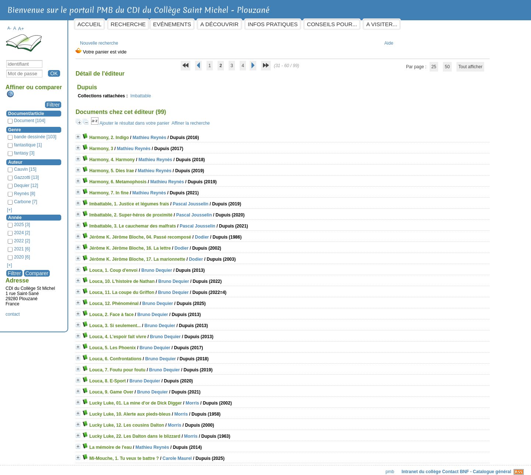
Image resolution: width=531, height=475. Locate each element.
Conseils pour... (368, 24)
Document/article (62, 109)
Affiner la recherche (227, 119)
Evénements (208, 24)
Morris (228, 399)
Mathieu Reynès (185, 133)
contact (49, 310)
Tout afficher (450, 63)
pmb (354, 468)
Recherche (164, 24)
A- (46, 24)
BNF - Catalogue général (449, 468)
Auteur (51, 158)
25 (413, 63)
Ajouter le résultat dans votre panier (170, 119)
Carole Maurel (213, 454)
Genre (50, 126)
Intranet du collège (385, 468)
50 (427, 63)
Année (51, 213)
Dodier (238, 233)
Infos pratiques (309, 24)
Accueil (126, 24)
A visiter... (417, 24)
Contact (414, 468)
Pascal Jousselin (226, 200)
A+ (57, 25)
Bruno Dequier (192, 266)
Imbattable (176, 92)
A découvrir (255, 24)
